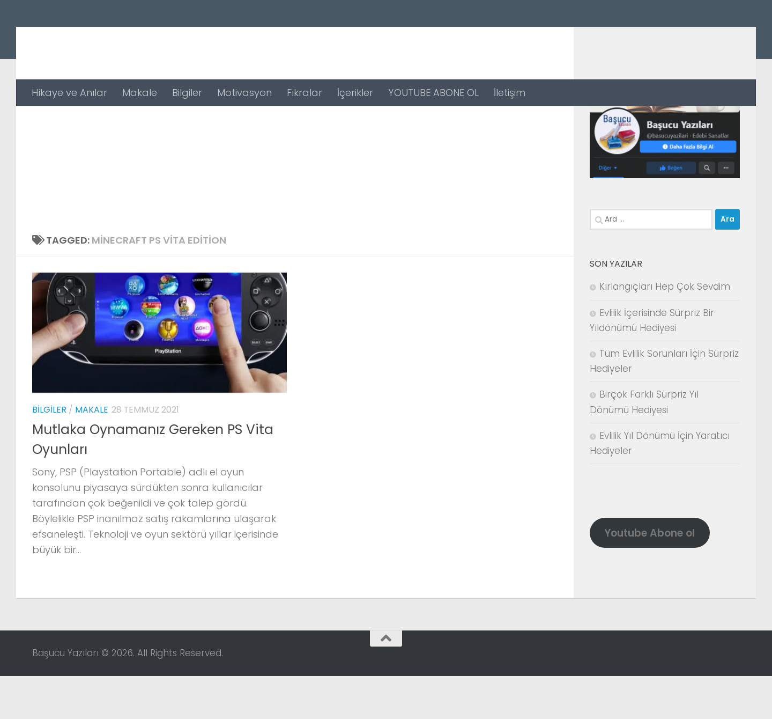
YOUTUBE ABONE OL (433, 92)
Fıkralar (304, 92)
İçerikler (355, 92)
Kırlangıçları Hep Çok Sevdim (664, 329)
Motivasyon (244, 92)
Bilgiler (187, 92)
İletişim (509, 92)
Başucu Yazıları (129, 39)
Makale (139, 92)
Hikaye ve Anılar (69, 92)
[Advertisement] (295, 187)
